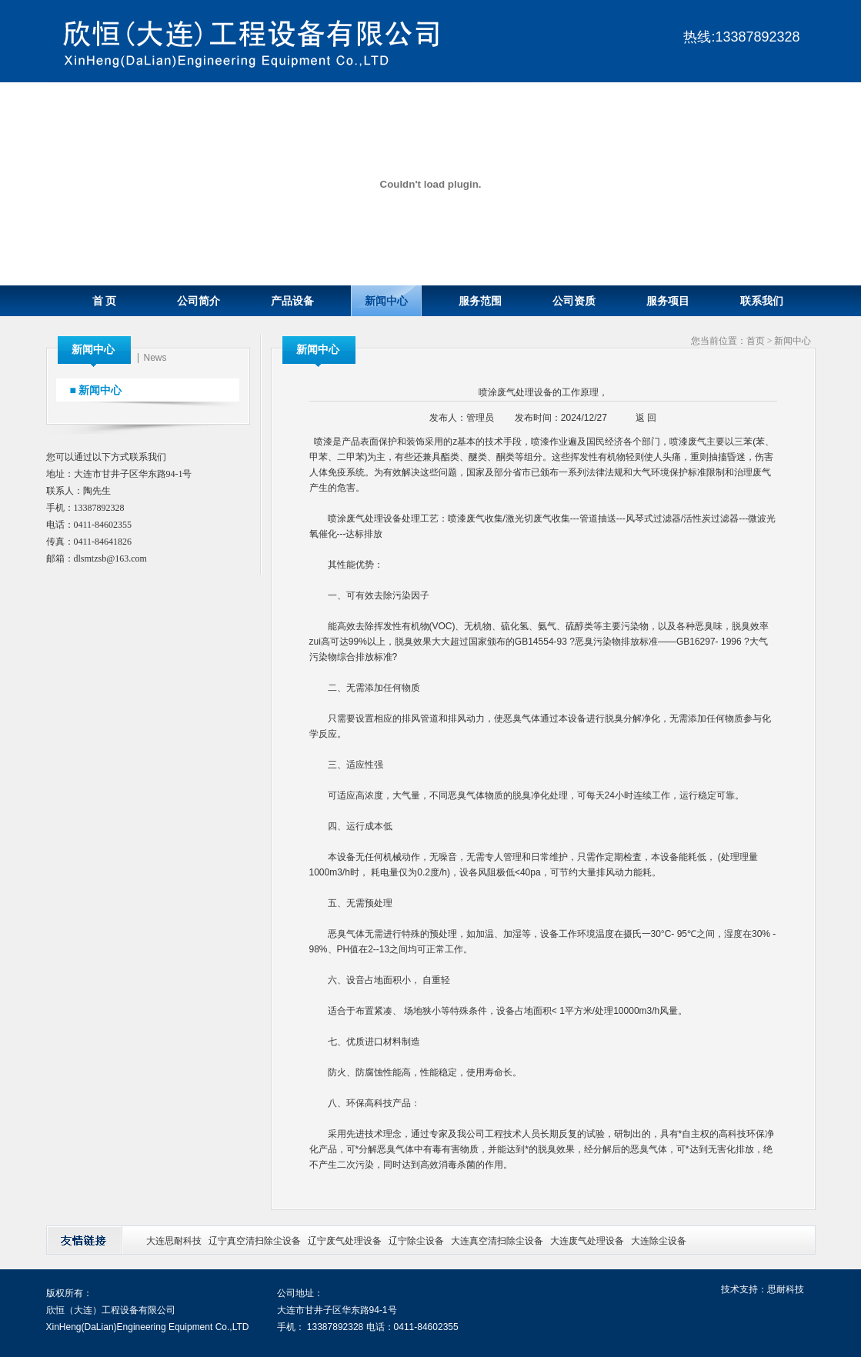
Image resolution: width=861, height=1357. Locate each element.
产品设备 (292, 301)
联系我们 (761, 301)
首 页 (104, 301)
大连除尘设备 (658, 1240)
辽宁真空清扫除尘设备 (255, 1240)
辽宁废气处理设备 (345, 1240)
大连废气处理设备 (587, 1240)
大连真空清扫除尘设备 (497, 1240)
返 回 (646, 417)
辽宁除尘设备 (416, 1240)
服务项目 (667, 301)
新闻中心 (386, 301)
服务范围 (480, 301)
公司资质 (574, 301)
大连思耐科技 (174, 1240)
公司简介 (198, 301)
